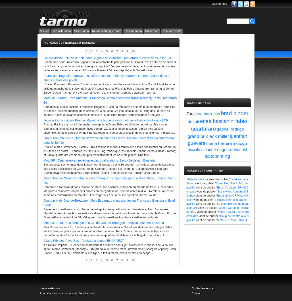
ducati (193, 121)
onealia (191, 191)
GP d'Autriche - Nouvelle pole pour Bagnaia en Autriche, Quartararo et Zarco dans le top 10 (107, 58)
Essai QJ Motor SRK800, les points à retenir (245, 187)
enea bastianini (217, 121)
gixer (189, 199)
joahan (190, 195)
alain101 (191, 207)
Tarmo (190, 183)
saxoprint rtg (217, 156)
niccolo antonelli (202, 149)
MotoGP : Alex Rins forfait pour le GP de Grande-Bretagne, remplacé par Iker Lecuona (104, 223)
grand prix (198, 136)
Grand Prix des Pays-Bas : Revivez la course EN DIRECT (84, 240)
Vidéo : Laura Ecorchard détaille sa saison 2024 (248, 211)
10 (133, 51)
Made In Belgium (197, 179)
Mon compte (219, 3)
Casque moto (133, 31)
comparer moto (68, 293)
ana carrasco (207, 113)
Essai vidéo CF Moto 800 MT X (237, 195)
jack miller (219, 136)
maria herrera (219, 143)
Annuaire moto (172, 31)
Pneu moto (152, 31)
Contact (196, 293)
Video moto (81, 31)
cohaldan (192, 216)
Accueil (44, 31)
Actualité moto (61, 31)
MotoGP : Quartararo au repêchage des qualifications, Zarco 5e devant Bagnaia (99, 160)
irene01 (191, 211)
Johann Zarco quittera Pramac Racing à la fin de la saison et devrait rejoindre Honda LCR (106, 120)
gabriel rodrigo (230, 129)
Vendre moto (87, 293)
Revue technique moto (106, 31)
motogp (240, 143)
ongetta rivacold (232, 149)
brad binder (234, 113)
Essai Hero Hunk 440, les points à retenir (242, 183)
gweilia (190, 187)
